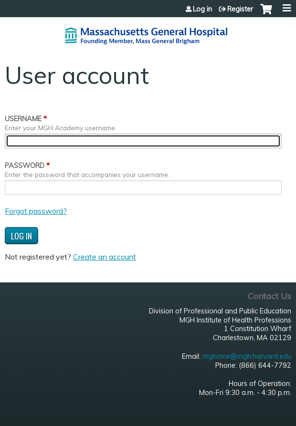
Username (23, 118)
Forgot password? (36, 211)
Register (240, 9)
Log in (202, 9)
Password (24, 165)
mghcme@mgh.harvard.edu (246, 356)
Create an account (104, 256)
